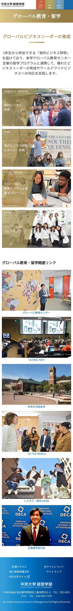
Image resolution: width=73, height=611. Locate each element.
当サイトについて (54, 566)
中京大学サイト (17, 576)
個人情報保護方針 (19, 571)
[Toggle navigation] (68, 5)
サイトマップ (53, 571)
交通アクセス (19, 566)
